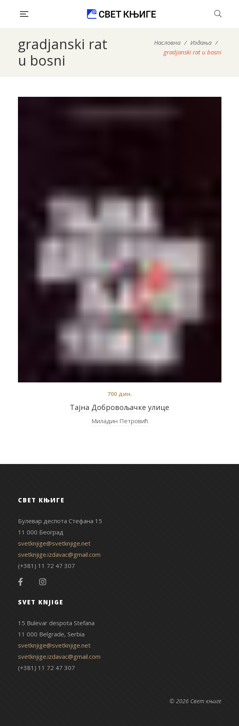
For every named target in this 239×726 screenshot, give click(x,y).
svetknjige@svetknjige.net (54, 543)
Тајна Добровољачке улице (119, 407)
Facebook (20, 582)
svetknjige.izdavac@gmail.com (59, 554)
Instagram (42, 582)
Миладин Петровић (119, 421)
